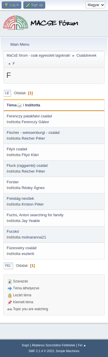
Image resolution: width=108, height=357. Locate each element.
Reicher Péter (33, 138)
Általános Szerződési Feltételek (53, 345)
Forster (13, 182)
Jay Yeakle (31, 221)
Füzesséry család (22, 248)
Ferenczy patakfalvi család (29, 116)
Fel (8, 265)
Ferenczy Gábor (35, 122)
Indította (32, 105)
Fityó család (17, 149)
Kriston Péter (33, 204)
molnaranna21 (34, 237)
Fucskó (13, 231)
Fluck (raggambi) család (27, 165)
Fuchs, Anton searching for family (35, 215)
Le (7, 93)
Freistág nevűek (20, 198)
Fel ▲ (82, 345)
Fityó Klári (30, 155)
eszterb (28, 253)
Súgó (25, 345)
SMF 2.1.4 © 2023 (41, 351)
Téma (14, 105)
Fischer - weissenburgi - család (33, 132)
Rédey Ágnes (33, 188)
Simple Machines (67, 351)
